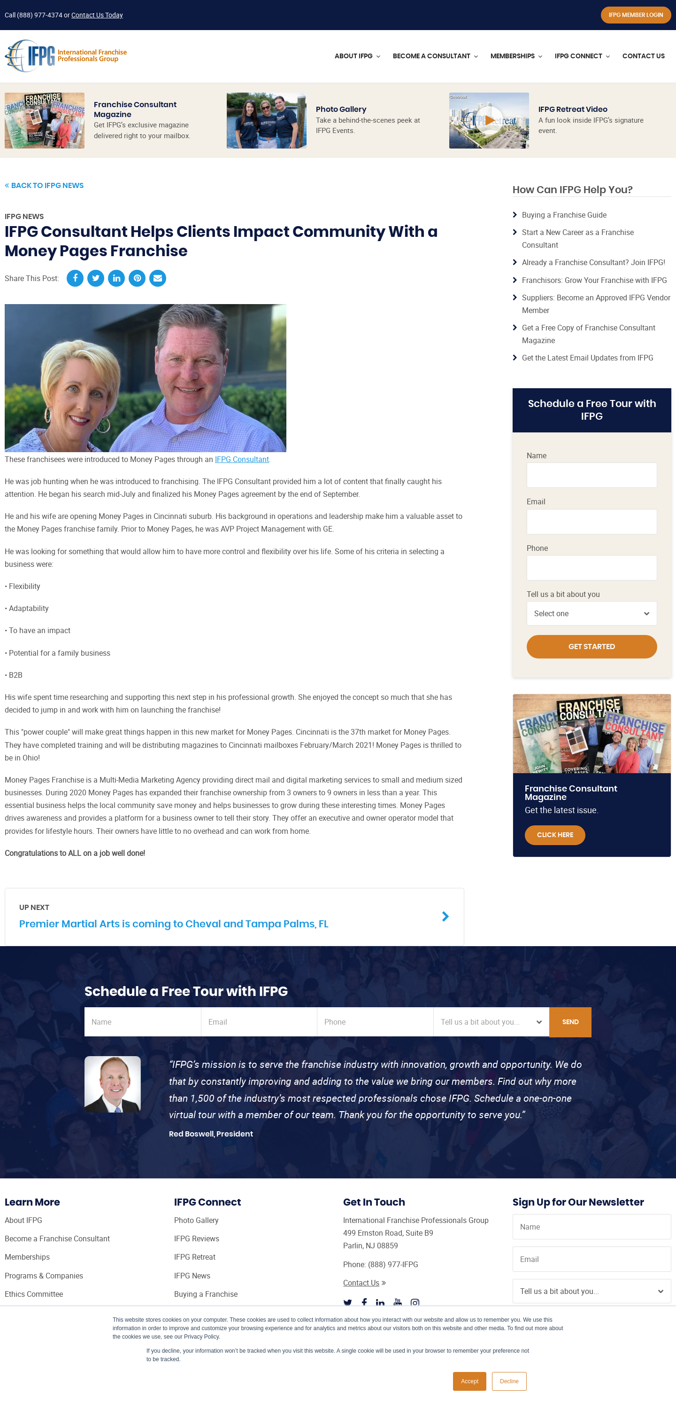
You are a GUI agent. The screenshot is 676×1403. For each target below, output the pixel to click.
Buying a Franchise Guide (564, 215)
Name (536, 455)
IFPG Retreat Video (572, 109)
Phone (537, 548)
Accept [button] (469, 1381)
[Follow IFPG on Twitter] (348, 1302)
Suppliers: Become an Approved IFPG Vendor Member (596, 303)
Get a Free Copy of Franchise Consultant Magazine (588, 333)
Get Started (591, 647)
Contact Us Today (97, 14)
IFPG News (24, 216)
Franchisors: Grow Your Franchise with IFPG (594, 280)
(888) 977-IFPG (393, 1264)
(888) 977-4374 (39, 14)
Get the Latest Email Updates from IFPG (587, 358)
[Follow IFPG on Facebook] (364, 1302)
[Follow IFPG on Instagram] (415, 1302)
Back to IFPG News (44, 185)
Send (570, 1022)
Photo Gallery (341, 109)
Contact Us (364, 1283)
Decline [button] (509, 1381)
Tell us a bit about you (563, 594)
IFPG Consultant (242, 459)
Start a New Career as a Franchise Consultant (578, 238)
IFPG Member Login (636, 15)
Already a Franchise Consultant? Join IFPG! (593, 262)
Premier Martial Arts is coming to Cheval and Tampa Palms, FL (227, 915)
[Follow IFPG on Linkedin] (380, 1302)
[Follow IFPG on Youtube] (397, 1302)
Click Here (555, 835)
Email (536, 501)
